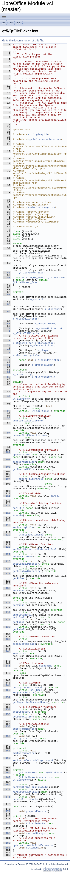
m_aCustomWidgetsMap (26, 355)
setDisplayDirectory (26, 564)
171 (6, 796)
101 (6, 452)
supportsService (24, 692)
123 (6, 547)
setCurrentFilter (24, 462)
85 (6, 377)
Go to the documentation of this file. (23, 40)
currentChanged (36, 833)
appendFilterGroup (31, 479)
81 (6, 365)
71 (6, 331)
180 (6, 833)
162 (6, 750)
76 (6, 350)
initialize (20, 653)
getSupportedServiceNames (30, 702)
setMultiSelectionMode (28, 549)
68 (6, 323)
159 (6, 736)
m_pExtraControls (43, 377)
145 (6, 665)
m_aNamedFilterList (49, 328)
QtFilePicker (56, 277)
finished (32, 847)
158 (6, 726)
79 (6, 360)
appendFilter (21, 454)
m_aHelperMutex (45, 323)
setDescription (23, 716)
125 (6, 561)
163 (6, 758)
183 (6, 847)
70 (6, 328)
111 (6, 496)
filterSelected (36, 823)
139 (6, 639)
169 (6, 784)
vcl (3, 22)
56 (6, 272)
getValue (18, 605)
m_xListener (53, 309)
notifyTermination (25, 738)
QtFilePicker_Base (31, 272)
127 (6, 573)
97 (6, 433)
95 (6, 418)
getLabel (18, 629)
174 (6, 811)
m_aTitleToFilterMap (26, 333)
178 (6, 823)
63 (6, 294)
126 (6, 568)
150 (6, 690)
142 (6, 651)
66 (6, 311)
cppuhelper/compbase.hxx (44, 139)
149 (6, 685)
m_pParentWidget (43, 365)
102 (6, 459)
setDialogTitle (23, 527)
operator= (45, 777)
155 (6, 714)
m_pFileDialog (22, 374)
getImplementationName (28, 687)
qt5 (18, 22)
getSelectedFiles (24, 644)
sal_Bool (50, 549)
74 (6, 345)
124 (6, 554)
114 (6, 505)
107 (6, 479)
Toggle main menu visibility (5, 15)
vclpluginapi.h (37, 134)
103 (6, 466)
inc (11, 22)
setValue (18, 590)
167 (6, 777)
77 (6, 352)
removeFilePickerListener (30, 435)
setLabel (18, 622)
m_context (36, 299)
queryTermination (24, 729)
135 (6, 619)
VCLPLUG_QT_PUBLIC (34, 277)
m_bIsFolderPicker (47, 360)
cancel (55, 496)
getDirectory (21, 712)
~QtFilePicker (39, 411)
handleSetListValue (26, 799)
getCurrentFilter (24, 469)
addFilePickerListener (28, 420)
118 (6, 525)
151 (6, 697)
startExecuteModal (31, 534)
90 (6, 396)
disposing (45, 665)
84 (6, 372)
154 (6, 709)
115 (6, 513)
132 (6, 602)
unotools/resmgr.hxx (41, 207)
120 (6, 534)
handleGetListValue (26, 792)
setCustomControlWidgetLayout (33, 760)
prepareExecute (36, 811)
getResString (21, 787)
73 (6, 340)
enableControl (22, 614)
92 (6, 411)
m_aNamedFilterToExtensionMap (33, 343)
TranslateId (40, 787)
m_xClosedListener (25, 318)
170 (6, 789)
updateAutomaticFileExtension (33, 845)
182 (6, 843)
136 (6, 627)
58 (6, 277)
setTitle (18, 508)
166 (6, 772)
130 (6, 588)
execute (18, 515)
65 (6, 304)
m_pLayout (44, 350)
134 (6, 612)
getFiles (18, 578)
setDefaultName (23, 556)
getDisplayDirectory (26, 571)
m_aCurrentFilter (42, 345)
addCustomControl (24, 753)
